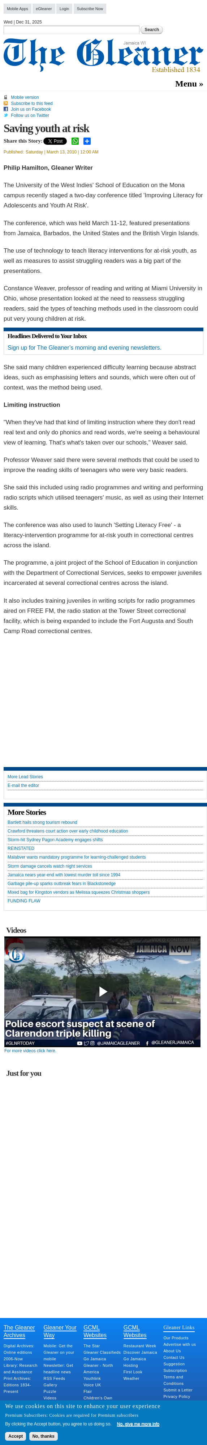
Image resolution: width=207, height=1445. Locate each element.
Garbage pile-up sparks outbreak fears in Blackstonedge (62, 883)
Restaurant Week (140, 1346)
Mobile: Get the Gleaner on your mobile (59, 1352)
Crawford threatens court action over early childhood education (68, 831)
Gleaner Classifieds (102, 1352)
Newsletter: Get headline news (58, 1368)
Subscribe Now (90, 9)
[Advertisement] (103, 701)
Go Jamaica (94, 1359)
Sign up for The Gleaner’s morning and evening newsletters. (84, 348)
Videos (50, 1398)
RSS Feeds (54, 1378)
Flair (87, 1391)
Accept (15, 1436)
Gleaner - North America (98, 1368)
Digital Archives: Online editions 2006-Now (19, 1352)
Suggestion (174, 1364)
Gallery (50, 1385)
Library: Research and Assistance (21, 1368)
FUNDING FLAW (24, 901)
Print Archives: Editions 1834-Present (17, 1385)
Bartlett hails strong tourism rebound (42, 822)
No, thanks (44, 1436)
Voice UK (92, 1385)
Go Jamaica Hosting (135, 1362)
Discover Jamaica (140, 1352)
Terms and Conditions (173, 1380)
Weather (131, 1378)
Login (64, 9)
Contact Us (173, 1357)
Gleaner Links (178, 1327)
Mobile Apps (17, 9)
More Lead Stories (25, 777)
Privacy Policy (176, 1396)
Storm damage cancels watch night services (50, 866)
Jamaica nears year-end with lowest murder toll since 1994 (64, 875)
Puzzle (50, 1391)
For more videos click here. (30, 1050)
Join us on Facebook (31, 109)
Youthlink (92, 1378)
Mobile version (25, 97)
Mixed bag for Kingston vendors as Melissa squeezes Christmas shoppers (79, 892)
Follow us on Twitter (30, 115)
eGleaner (44, 9)
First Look (133, 1372)
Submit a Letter (178, 1390)
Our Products (176, 1338)
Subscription (175, 1370)
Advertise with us (179, 1344)
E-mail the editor (23, 785)
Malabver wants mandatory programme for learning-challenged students (77, 857)
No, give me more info (138, 1424)
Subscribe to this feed (31, 103)
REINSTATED (21, 848)
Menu (186, 83)
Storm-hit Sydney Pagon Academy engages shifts (55, 840)
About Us (172, 1351)
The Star (91, 1346)
